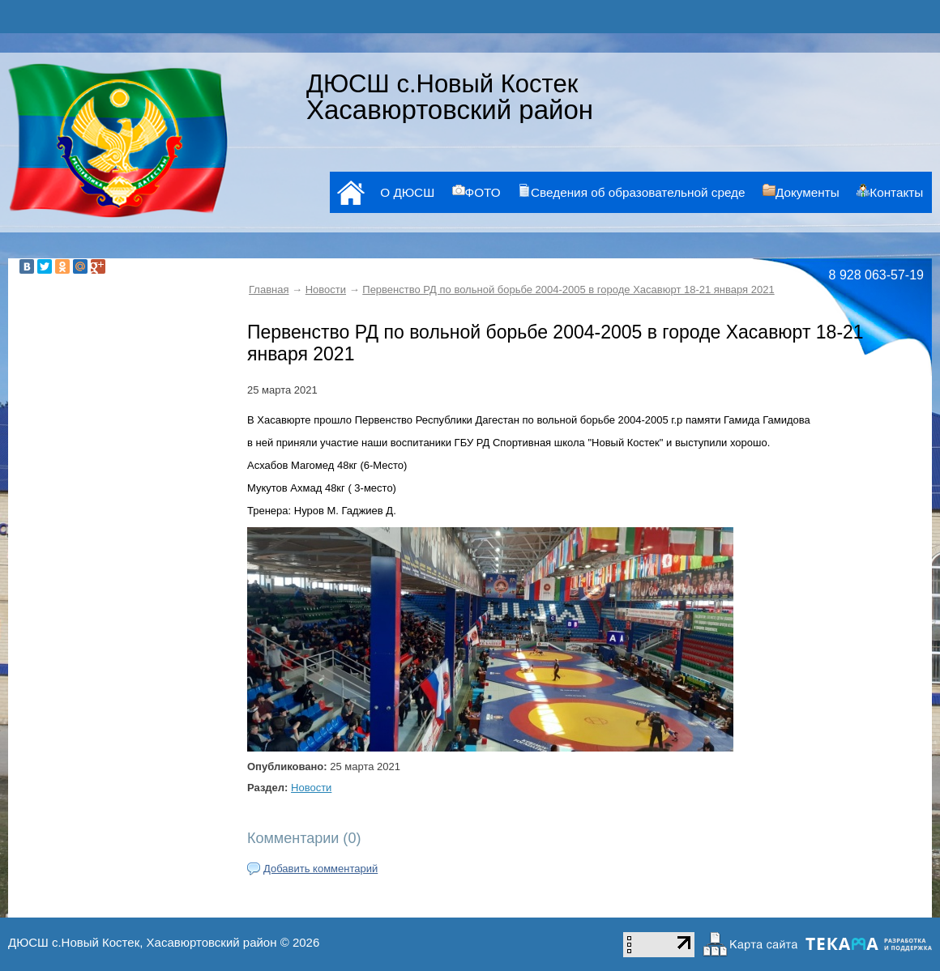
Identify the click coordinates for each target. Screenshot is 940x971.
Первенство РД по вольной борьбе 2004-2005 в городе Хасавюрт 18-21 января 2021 (568, 289)
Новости (326, 289)
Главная (268, 289)
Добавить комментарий (320, 868)
